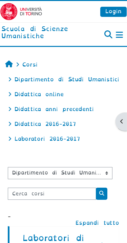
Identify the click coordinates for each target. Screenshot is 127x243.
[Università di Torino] (21, 11)
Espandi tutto (97, 223)
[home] (42, 33)
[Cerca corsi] (52, 194)
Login (113, 11)
